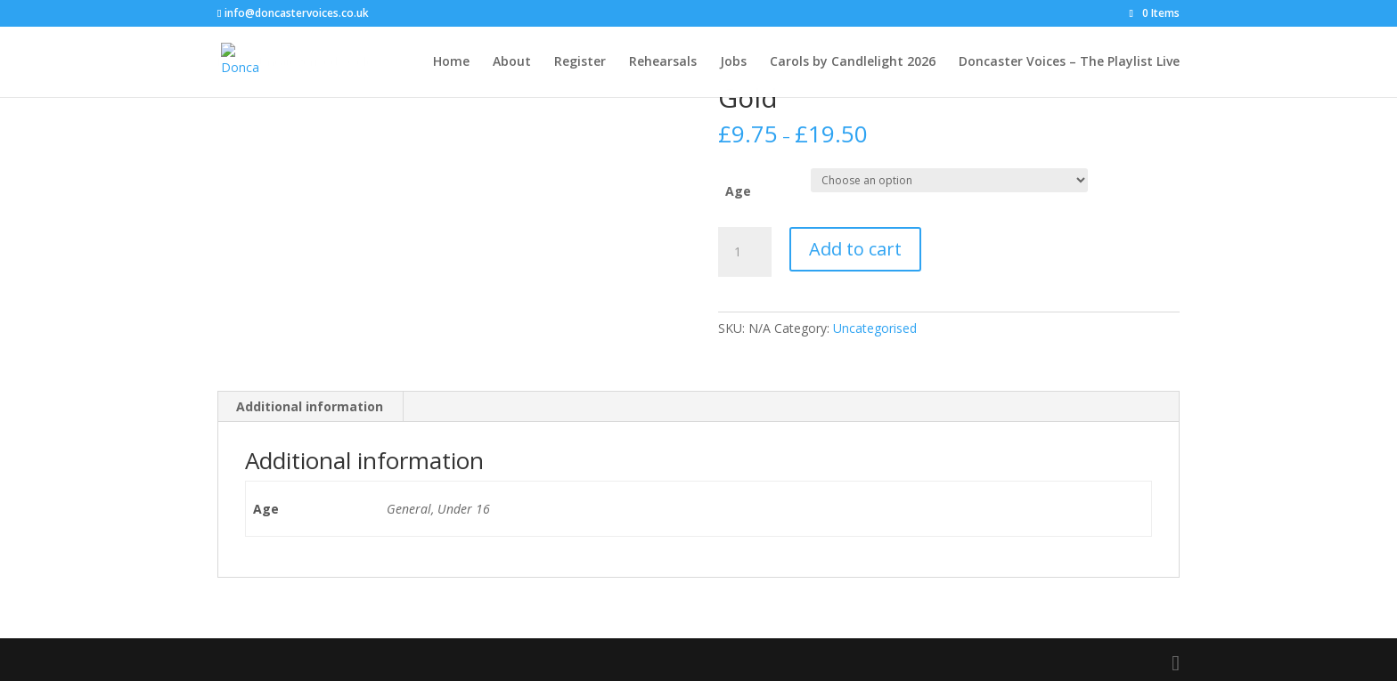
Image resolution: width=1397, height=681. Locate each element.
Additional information (309, 406)
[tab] (310, 407)
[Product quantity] (745, 252)
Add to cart (855, 249)
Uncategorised (875, 328)
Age (738, 190)
